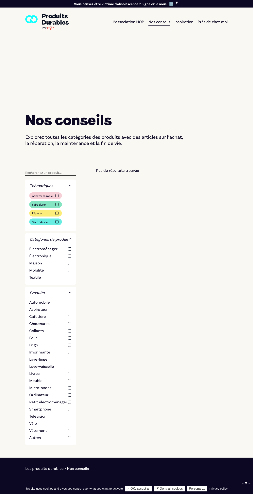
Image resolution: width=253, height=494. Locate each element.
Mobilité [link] (86, 445)
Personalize (197, 488)
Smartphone (40, 348)
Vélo (33, 362)
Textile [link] (84, 450)
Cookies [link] (65, 477)
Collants (36, 269)
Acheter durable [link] (146, 434)
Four (33, 276)
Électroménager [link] (93, 434)
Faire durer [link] (141, 439)
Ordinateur (38, 333)
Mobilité (36, 209)
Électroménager (43, 187)
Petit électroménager (48, 340)
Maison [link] (85, 456)
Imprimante (39, 291)
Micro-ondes (40, 326)
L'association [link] (196, 439)
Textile (35, 216)
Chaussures (39, 262)
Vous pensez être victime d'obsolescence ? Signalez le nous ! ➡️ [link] (124, 4)
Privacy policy (219, 488)
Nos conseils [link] (159, 21)
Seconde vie (40, 161)
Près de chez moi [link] (213, 21)
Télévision (37, 355)
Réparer (37, 152)
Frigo (33, 283)
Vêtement (38, 369)
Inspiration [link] (184, 21)
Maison (35, 202)
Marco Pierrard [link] (166, 477)
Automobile (39, 241)
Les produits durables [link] (44, 407)
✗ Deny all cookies (169, 488)
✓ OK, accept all (138, 488)
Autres (35, 376)
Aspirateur (38, 248)
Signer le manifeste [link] (202, 434)
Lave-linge (38, 298)
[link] (47, 21)
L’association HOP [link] (128, 21)
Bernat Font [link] (105, 477)
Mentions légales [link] (40, 477)
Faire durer (39, 143)
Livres (34, 312)
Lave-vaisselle (41, 305)
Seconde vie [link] (142, 450)
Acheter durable (42, 135)
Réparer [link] (139, 445)
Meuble (35, 319)
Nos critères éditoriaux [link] (205, 445)
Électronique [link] (90, 439)
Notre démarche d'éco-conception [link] (55, 483)
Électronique (40, 194)
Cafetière (37, 255)
